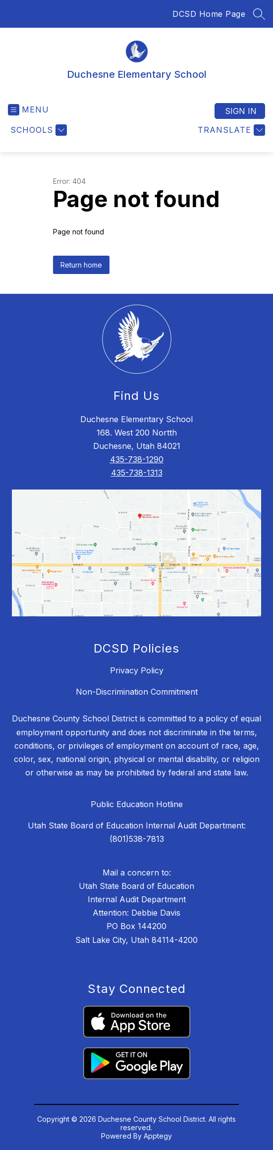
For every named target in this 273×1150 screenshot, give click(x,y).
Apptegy (158, 1136)
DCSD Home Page (208, 14)
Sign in (241, 111)
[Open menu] (28, 110)
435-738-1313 (137, 473)
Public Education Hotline (137, 804)
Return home (81, 265)
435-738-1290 (137, 459)
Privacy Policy (137, 670)
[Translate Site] (230, 130)
